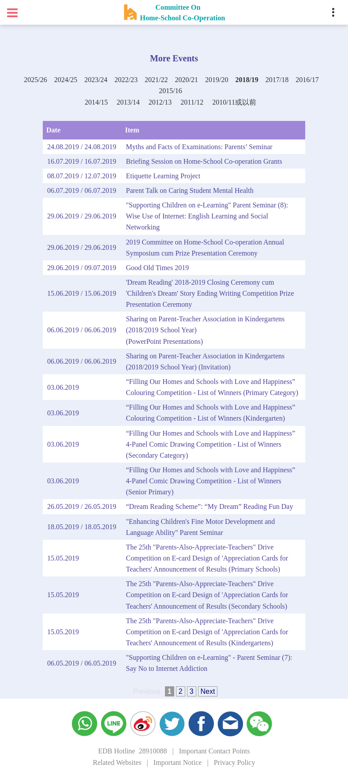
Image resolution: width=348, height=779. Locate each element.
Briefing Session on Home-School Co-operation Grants (204, 161)
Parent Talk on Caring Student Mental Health (189, 190)
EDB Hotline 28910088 (132, 751)
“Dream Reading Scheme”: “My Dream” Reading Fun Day (209, 506)
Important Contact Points (214, 751)
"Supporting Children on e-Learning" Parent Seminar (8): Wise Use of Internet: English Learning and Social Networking (207, 216)
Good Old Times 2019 (157, 267)
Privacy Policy (234, 762)
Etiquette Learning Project (163, 176)
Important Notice (177, 762)
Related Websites (117, 762)
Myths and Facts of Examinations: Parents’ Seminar (199, 147)
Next (208, 691)
